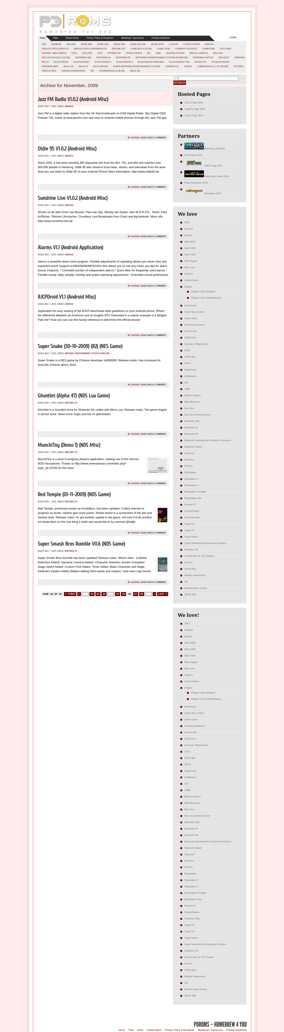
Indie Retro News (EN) (206, 176)
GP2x (74, 53)
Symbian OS (172, 66)
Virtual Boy (49, 71)
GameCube (208, 48)
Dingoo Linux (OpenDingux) (90, 48)
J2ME (158, 53)
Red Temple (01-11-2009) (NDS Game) (74, 495)
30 (104, 594)
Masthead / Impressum (132, 38)
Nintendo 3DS (83, 57)
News (42, 38)
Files (55, 38)
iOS (149, 53)
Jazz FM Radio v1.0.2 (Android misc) (73, 99)
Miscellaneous (198, 53)
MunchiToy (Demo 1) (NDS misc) (69, 445)
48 (141, 594)
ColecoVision (191, 44)
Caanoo (173, 44)
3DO (44, 44)
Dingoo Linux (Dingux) (55, 48)
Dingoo (209, 44)
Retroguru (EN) (202, 193)
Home (121, 1030)
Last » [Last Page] (162, 594)
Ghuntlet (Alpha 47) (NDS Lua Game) (74, 396)
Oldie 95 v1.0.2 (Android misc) (67, 149)
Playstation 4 (124, 62)
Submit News (72, 38)
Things (188, 66)
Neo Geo (218, 53)
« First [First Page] (70, 594)
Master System (175, 53)
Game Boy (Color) (141, 48)
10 (92, 594)
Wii (92, 71)
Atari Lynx (157, 44)
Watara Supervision (73, 71)
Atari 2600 (86, 44)
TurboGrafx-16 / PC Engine (213, 66)
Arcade (71, 44)
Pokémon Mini (50, 66)
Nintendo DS (123, 57)
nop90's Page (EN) (194, 109)
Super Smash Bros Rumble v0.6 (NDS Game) (81, 544)
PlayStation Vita (179, 62)
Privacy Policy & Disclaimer (100, 38)
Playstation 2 (81, 62)
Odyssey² (224, 57)
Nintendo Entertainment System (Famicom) (162, 57)
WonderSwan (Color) (112, 71)
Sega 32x (68, 66)
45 (123, 594)
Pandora (240, 57)
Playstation (61, 62)
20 (98, 594)
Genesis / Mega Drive (54, 53)
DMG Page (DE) (203, 165)
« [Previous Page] (79, 594)
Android (56, 44)
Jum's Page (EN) (193, 102)
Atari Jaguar (138, 44)
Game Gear (163, 48)
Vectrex (238, 66)
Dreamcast (118, 48)
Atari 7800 (119, 44)
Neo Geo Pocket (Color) (56, 57)
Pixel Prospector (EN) (196, 182)
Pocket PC (200, 62)
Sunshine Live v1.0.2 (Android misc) (73, 198)
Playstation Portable (151, 62)
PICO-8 (45, 62)
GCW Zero (225, 48)
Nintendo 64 (103, 57)
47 (135, 594)
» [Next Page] (154, 594)
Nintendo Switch (203, 57)
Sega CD (83, 66)
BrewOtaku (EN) (193, 155)
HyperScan (114, 53)
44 (117, 594)
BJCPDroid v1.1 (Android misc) (67, 297)
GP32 (100, 53)
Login (232, 37)
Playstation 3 (103, 62)
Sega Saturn (100, 66)
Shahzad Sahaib (139, 137)
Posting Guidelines (161, 38)
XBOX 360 (135, 71)
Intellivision (134, 53)
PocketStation (220, 62)
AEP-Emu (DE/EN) (204, 148)
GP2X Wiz (87, 53)
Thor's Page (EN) (193, 115)
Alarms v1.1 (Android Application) (70, 248)
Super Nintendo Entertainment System (136, 66)
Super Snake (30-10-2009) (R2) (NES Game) (80, 346)
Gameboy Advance (186, 48)
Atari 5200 (102, 44)
